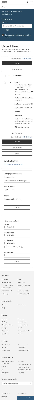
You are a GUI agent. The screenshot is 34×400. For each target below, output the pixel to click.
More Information (23, 127)
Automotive (5, 319)
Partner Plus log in (24, 350)
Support (4, 7)
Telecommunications (25, 331)
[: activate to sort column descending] (10, 76)
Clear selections (17, 69)
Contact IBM (6, 393)
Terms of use (22, 393)
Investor (20, 279)
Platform (6, 195)
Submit (17, 207)
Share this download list (14, 164)
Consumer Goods (7, 325)
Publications (22, 305)
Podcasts (21, 373)
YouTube (20, 361)
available (10, 255)
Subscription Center (24, 364)
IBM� (4, 2)
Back (17, 153)
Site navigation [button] (31, 3)
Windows (10, 243)
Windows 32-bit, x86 (14, 247)
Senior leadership (23, 291)
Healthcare (5, 334)
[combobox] (9, 190)
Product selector (9, 177)
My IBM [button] (27, 3)
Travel (20, 334)
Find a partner (6, 350)
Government (6, 331)
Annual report (6, 282)
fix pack (9, 227)
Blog (3, 308)
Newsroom (21, 282)
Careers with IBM (23, 294)
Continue (17, 63)
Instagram (5, 373)
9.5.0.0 (9, 235)
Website (4, 305)
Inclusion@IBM (7, 291)
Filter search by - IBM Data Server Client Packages (18, 36)
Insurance (21, 319)
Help (6, 22)
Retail (20, 328)
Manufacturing (22, 325)
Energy (4, 328)
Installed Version (9, 186)
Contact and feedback (25, 398)
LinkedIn (4, 367)
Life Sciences (22, 322)
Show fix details (16, 59)
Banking (4, 322)
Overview (5, 279)
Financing (5, 294)
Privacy (4, 396)
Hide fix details (27, 59)
